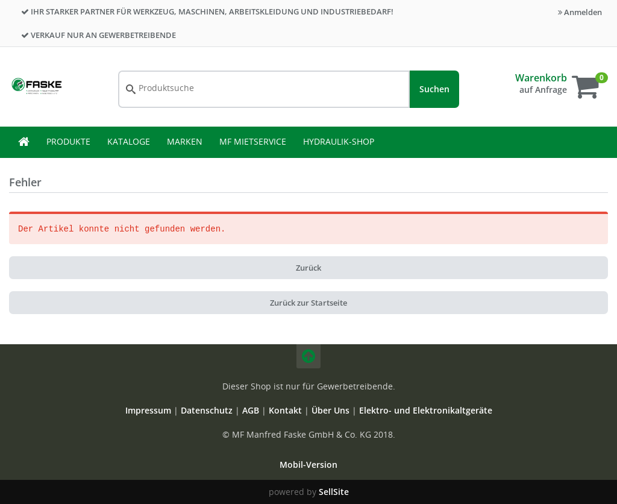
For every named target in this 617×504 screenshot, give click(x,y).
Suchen (434, 89)
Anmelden (580, 12)
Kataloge (128, 141)
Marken (184, 141)
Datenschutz (207, 410)
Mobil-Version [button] (308, 464)
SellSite (334, 491)
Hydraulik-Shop (338, 141)
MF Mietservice (252, 141)
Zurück (308, 267)
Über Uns (330, 410)
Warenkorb (541, 77)
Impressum (149, 410)
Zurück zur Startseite (308, 302)
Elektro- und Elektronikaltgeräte (425, 410)
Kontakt (286, 410)
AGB (252, 410)
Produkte (68, 141)
